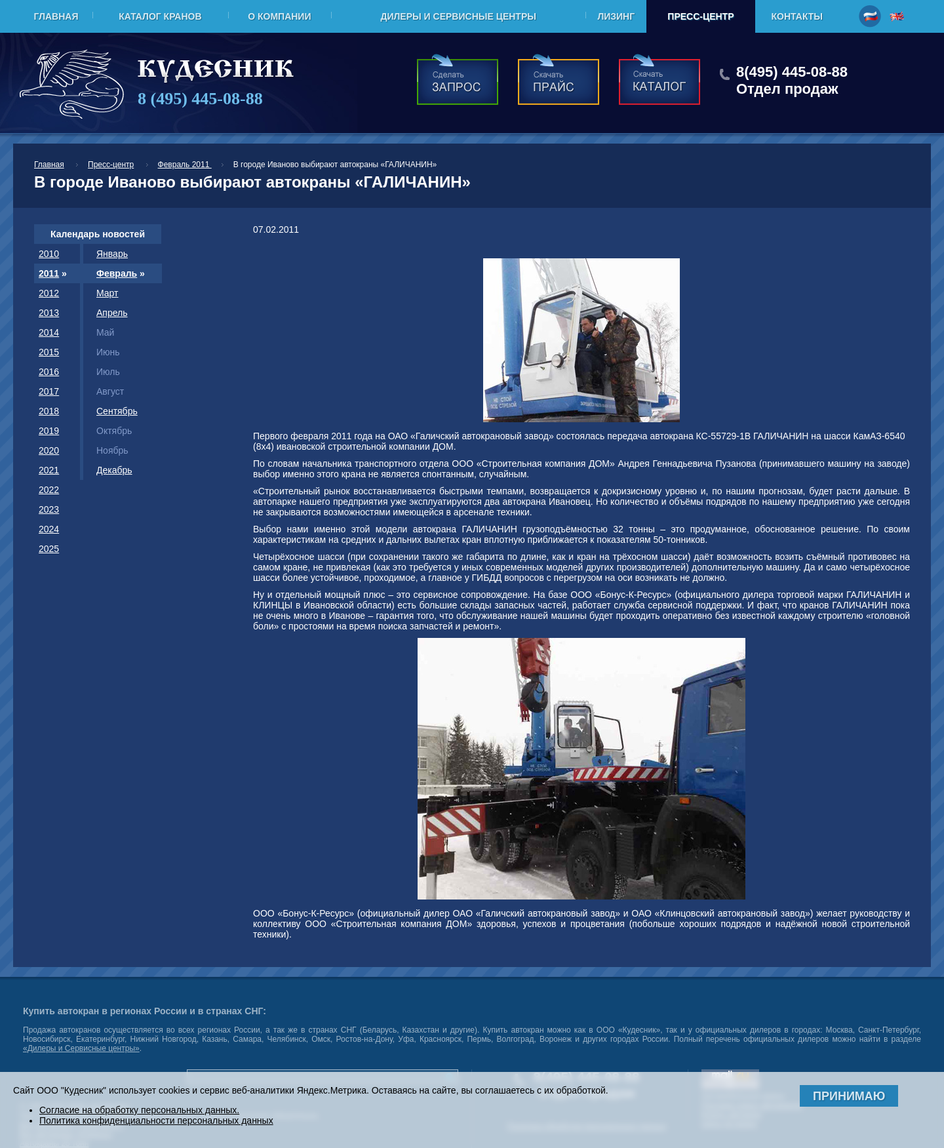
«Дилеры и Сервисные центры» (81, 1048)
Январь (112, 253)
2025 (49, 549)
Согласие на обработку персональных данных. (139, 1110)
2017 (49, 391)
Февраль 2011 (185, 164)
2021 (49, 470)
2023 (49, 509)
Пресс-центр (700, 16)
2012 (49, 293)
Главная (56, 16)
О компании (279, 16)
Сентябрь (117, 411)
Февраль (116, 273)
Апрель (112, 312)
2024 (49, 529)
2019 (49, 431)
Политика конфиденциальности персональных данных (156, 1120)
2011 (49, 273)
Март (107, 293)
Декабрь (114, 470)
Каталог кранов (160, 16)
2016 (49, 371)
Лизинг (616, 16)
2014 (49, 332)
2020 (49, 450)
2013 (49, 312)
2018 (49, 411)
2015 (49, 352)
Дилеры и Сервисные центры (458, 16)
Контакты (797, 16)
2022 (49, 490)
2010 (49, 253)
